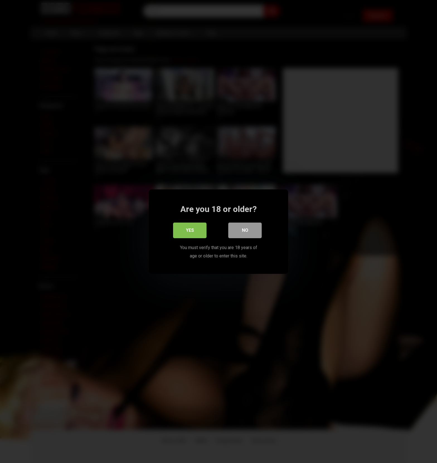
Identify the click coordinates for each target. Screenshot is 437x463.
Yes (190, 230)
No (245, 230)
